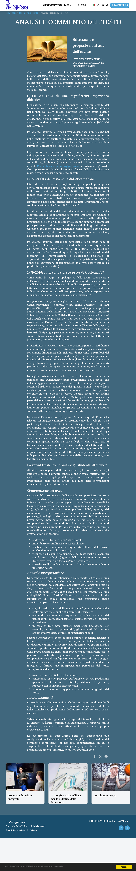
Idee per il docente (28, 13)
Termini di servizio (15, 830)
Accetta (124, 866)
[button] (58, 5)
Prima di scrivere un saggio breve (58, 166)
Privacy (33, 830)
